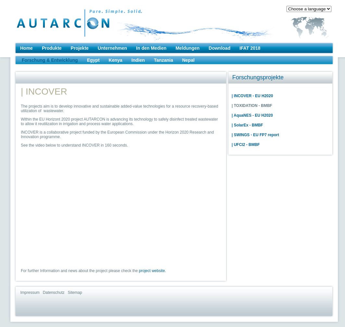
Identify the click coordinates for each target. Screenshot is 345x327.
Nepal (188, 60)
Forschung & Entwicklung (50, 60)
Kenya (115, 60)
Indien (138, 60)
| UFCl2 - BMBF (246, 144)
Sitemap (75, 292)
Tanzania (163, 60)
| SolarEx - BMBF (247, 125)
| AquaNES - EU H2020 (252, 115)
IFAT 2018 (249, 48)
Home (26, 48)
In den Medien (151, 48)
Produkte (52, 48)
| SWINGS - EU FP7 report (255, 135)
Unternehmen (112, 48)
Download (219, 48)
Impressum (30, 292)
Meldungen (187, 48)
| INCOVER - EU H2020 (252, 96)
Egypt (93, 60)
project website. (152, 270)
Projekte (80, 48)
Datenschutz (54, 292)
